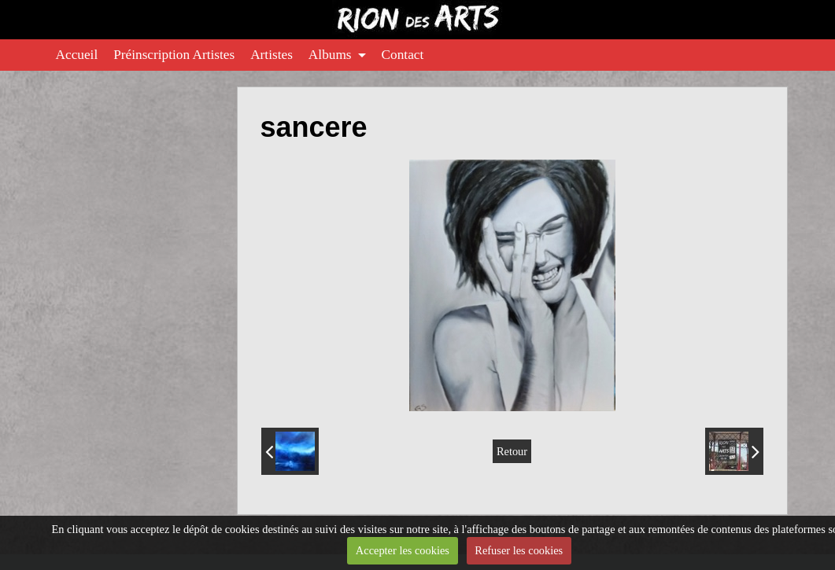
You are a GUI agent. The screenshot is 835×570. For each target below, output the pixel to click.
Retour (512, 451)
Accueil (77, 54)
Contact (403, 54)
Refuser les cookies (519, 550)
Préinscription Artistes (174, 54)
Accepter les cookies (402, 550)
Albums (330, 54)
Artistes (271, 54)
